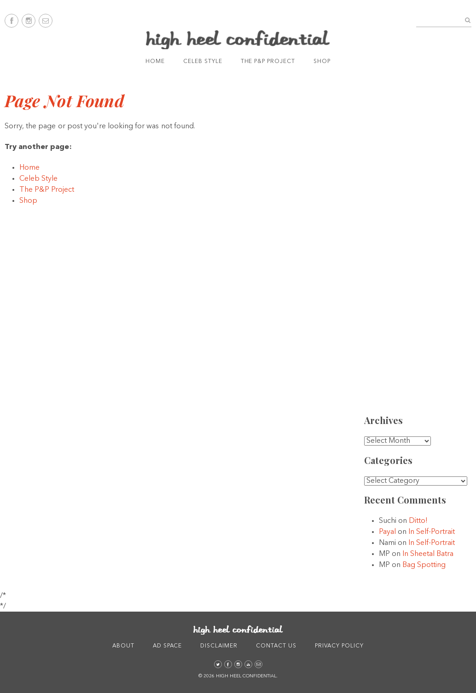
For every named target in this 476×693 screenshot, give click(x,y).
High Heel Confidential (238, 39)
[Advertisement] (421, 263)
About (123, 646)
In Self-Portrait (431, 532)
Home (155, 61)
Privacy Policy (339, 646)
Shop (322, 61)
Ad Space (167, 646)
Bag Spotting (424, 565)
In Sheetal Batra (427, 554)
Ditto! (418, 521)
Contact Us (276, 646)
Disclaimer (219, 646)
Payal (387, 532)
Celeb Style (202, 61)
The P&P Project (268, 61)
